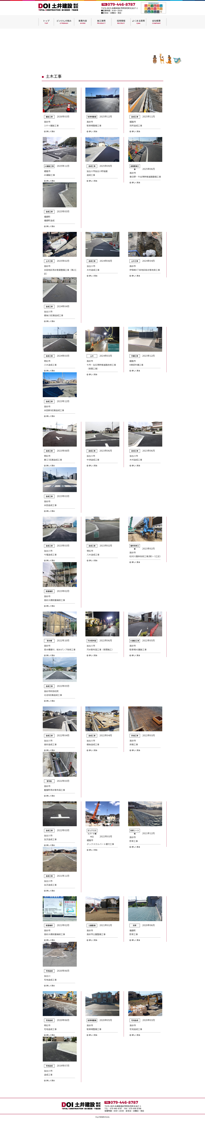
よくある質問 (138, 22)
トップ (46, 22)
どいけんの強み (64, 22)
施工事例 (101, 22)
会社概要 (156, 22)
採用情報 (121, 22)
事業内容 (82, 22)
